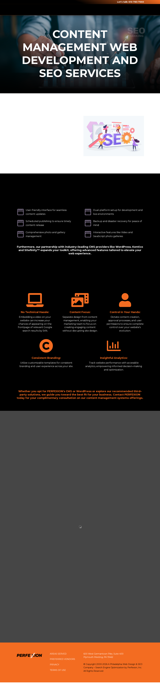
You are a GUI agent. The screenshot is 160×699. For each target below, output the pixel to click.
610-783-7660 (136, 2)
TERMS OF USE (58, 670)
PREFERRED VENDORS (62, 659)
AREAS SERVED (58, 653)
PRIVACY (54, 664)
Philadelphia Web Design (122, 664)
